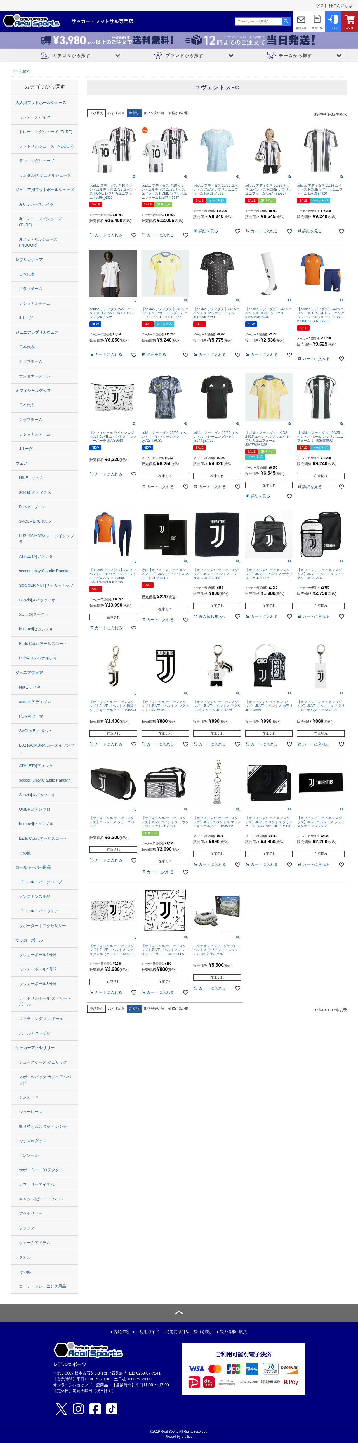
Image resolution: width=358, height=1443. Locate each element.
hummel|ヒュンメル (36, 629)
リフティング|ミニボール (41, 1018)
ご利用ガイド (147, 1332)
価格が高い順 (178, 113)
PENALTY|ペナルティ (38, 658)
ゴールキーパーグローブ (40, 882)
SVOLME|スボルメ (35, 521)
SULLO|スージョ (34, 614)
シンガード (29, 1097)
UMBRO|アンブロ (34, 809)
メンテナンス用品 (34, 896)
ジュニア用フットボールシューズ (44, 190)
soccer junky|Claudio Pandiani (45, 571)
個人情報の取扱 (233, 1332)
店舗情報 (121, 1332)
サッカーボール (29, 940)
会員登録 (317, 28)
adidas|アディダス (35, 492)
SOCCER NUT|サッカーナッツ (46, 585)
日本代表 (27, 274)
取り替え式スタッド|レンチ (43, 1126)
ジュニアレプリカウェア (36, 332)
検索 (286, 21)
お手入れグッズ (32, 1141)
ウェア (21, 463)
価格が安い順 (154, 113)
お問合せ (301, 28)
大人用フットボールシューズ (40, 102)
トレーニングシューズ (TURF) (45, 131)
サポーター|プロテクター (41, 1170)
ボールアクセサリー (36, 1033)
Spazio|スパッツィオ (37, 600)
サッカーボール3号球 (37, 983)
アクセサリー (31, 1213)
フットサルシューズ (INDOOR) (46, 146)
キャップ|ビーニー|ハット (41, 1199)
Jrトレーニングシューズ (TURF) (40, 222)
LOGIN (333, 28)
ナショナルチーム (34, 303)
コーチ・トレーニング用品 (42, 1286)
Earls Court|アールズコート (43, 643)
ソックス (27, 1228)
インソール (29, 1155)
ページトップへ (179, 1313)
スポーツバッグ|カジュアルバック (45, 1080)
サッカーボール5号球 (37, 954)
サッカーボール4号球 (37, 969)
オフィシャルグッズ (33, 390)
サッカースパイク (34, 117)
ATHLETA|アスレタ (36, 556)
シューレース (31, 1112)
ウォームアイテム (34, 1242)
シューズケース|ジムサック (43, 1062)
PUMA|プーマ (31, 716)
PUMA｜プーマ (32, 507)
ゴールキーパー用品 (33, 867)
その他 (25, 853)
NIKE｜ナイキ (31, 478)
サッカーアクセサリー (35, 1047)
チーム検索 (21, 71)
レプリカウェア (29, 259)
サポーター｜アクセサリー (42, 925)
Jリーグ (26, 318)
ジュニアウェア (29, 672)
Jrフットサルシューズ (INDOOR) (38, 242)
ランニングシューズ (36, 161)
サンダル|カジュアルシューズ (45, 175)
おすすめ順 (116, 113)
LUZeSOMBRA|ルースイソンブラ (46, 539)
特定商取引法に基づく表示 (189, 1332)
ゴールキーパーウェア (38, 911)
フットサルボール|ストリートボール (45, 1001)
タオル (25, 1257)
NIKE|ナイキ (30, 687)
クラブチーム (31, 289)
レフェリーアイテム (36, 1184)
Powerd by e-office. (179, 1437)
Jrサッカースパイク (36, 204)
